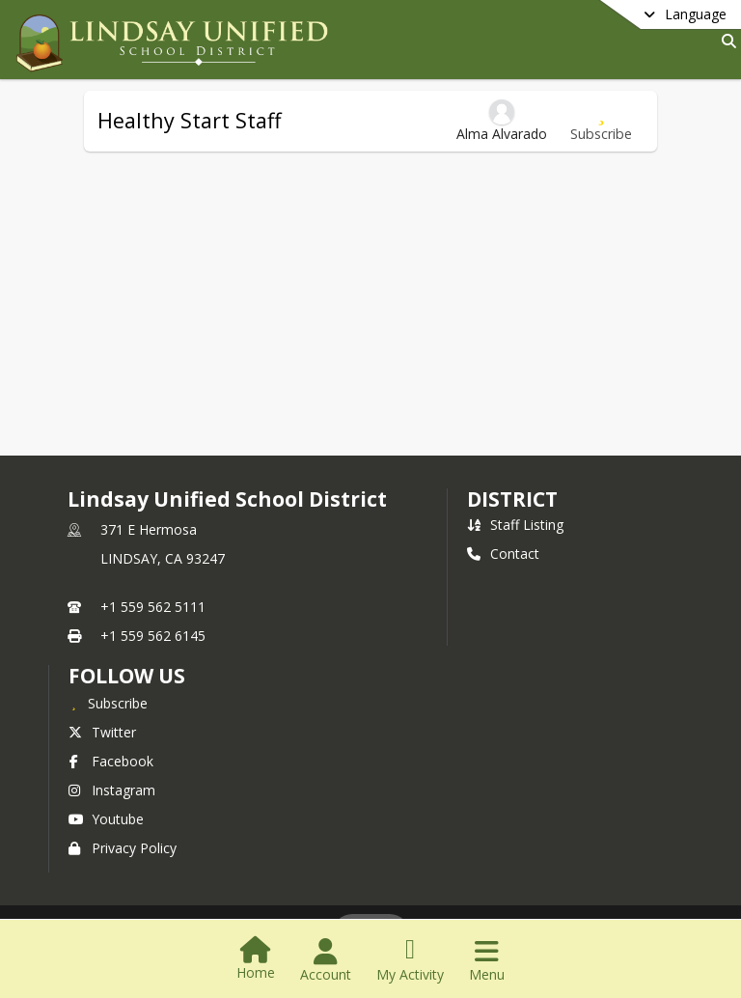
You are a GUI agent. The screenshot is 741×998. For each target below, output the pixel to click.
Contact (503, 553)
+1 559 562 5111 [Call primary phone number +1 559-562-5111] (153, 606)
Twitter (102, 732)
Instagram (112, 790)
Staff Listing (515, 524)
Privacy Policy (123, 848)
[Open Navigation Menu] (487, 960)
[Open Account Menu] (325, 960)
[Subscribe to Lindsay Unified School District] (108, 702)
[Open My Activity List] (410, 960)
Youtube (106, 819)
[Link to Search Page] (725, 41)
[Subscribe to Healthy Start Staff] (601, 121)
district (512, 499)
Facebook (111, 761)
